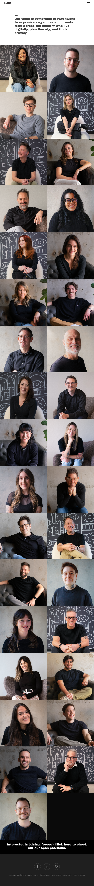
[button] (88, 3)
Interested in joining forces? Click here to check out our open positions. (47, 846)
